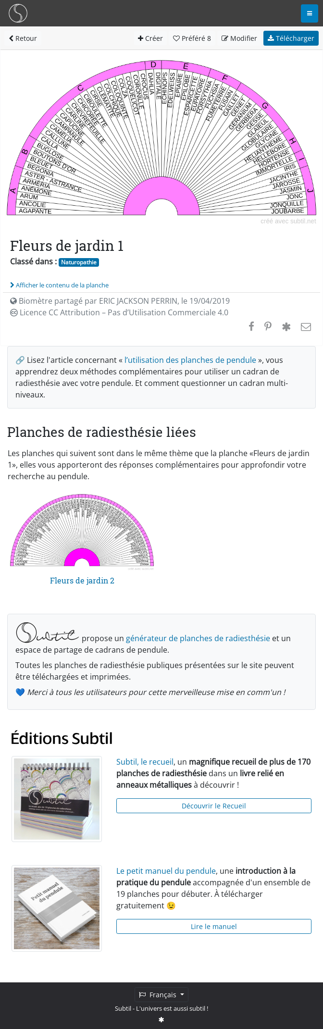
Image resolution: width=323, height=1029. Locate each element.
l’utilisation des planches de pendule (190, 360)
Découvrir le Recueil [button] (214, 805)
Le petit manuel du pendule (166, 871)
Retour (23, 38)
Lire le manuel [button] (214, 926)
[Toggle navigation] (309, 13)
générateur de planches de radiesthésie (198, 638)
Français (158, 994)
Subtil (123, 1008)
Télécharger (291, 38)
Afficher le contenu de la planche (59, 285)
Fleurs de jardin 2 (82, 580)
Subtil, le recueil (145, 761)
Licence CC (119, 312)
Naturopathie (79, 262)
